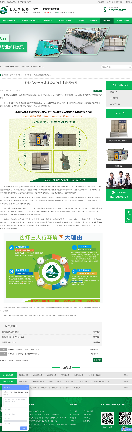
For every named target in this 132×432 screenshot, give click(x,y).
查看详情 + (94, 349)
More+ (126, 375)
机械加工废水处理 (55, 381)
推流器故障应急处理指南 (10, 332)
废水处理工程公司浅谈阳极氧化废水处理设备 (23, 354)
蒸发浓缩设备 (78, 375)
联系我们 (86, 421)
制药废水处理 (14, 67)
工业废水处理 (88, 411)
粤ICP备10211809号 (40, 424)
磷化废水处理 (84, 381)
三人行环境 (115, 104)
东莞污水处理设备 (15, 360)
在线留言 (129, 2)
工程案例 (80, 20)
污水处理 (25, 360)
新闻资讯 (106, 20)
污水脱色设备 (38, 375)
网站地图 (119, 2)
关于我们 (73, 421)
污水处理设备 (8, 375)
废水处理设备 (47, 20)
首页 (12, 75)
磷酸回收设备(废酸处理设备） (119, 141)
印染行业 (44, 388)
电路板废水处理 (38, 381)
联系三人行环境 (123, 20)
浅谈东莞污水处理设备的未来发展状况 (38, 75)
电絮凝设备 (119, 166)
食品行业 (55, 388)
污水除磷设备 (52, 375)
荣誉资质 (93, 20)
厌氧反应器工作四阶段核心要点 (13, 337)
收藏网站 (110, 2)
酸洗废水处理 (70, 381)
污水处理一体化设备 (38, 67)
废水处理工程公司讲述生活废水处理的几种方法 (24, 349)
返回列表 (98, 90)
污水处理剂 (25, 67)
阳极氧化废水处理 (100, 381)
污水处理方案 (8, 381)
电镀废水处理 (23, 381)
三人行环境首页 (9, 20)
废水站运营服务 (65, 20)
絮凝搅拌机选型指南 (9, 342)
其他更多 (77, 388)
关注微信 (100, 2)
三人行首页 (73, 411)
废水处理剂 (87, 414)
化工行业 (66, 388)
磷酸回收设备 (23, 375)
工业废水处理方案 (29, 20)
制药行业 (33, 388)
